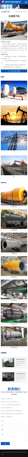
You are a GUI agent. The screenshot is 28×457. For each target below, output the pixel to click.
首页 (16, 11)
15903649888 (9, 398)
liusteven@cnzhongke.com (12, 401)
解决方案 (20, 11)
